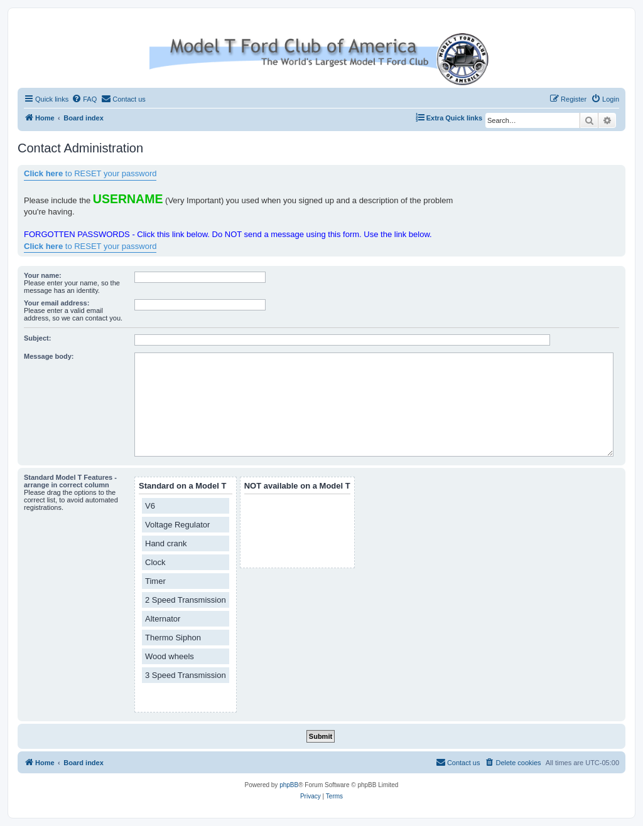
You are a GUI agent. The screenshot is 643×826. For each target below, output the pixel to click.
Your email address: (56, 303)
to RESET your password (90, 173)
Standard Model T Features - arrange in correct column (70, 481)
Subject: (37, 338)
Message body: (48, 356)
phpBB (288, 784)
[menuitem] (84, 99)
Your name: (43, 275)
